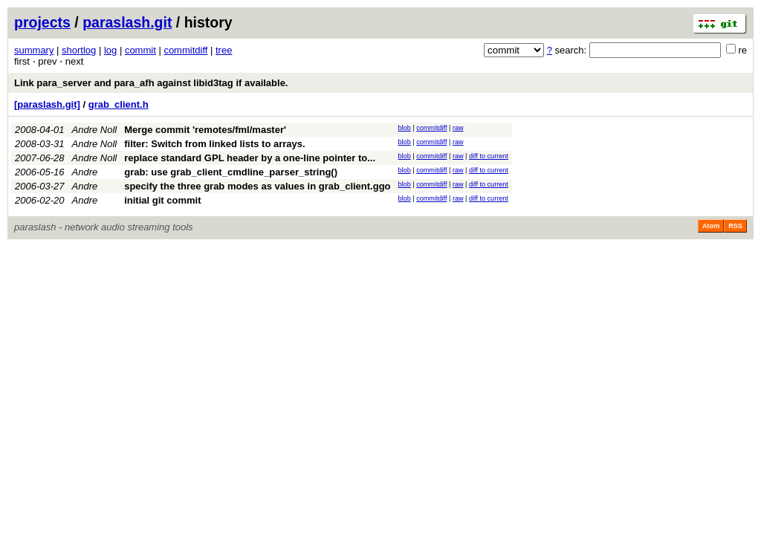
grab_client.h (118, 104)
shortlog (79, 50)
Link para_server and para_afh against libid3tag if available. (151, 82)
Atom (710, 226)
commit (140, 50)
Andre (85, 172)
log (110, 50)
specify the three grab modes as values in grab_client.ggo (257, 186)
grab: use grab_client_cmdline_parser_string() (230, 172)
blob (404, 128)
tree (224, 50)
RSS (735, 226)
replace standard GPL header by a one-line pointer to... (249, 157)
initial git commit (162, 200)
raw (458, 128)
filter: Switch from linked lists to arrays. (214, 143)
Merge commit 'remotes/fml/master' (205, 129)
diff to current (488, 156)
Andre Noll (94, 129)
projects (42, 22)
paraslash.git (127, 22)
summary (34, 50)
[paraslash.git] (47, 104)
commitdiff (185, 50)
